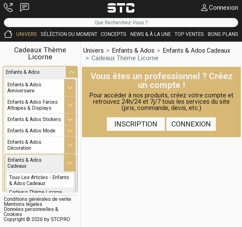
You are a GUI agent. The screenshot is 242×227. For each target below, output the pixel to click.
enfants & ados (23, 72)
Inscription (135, 124)
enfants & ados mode (31, 131)
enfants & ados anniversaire (24, 88)
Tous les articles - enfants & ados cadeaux (39, 180)
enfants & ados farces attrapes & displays (32, 105)
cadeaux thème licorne (35, 192)
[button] (8, 8)
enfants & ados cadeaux (25, 163)
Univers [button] (93, 50)
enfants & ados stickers (34, 119)
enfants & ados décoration (24, 145)
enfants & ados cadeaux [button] (196, 50)
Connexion (191, 124)
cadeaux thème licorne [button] (124, 58)
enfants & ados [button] (133, 50)
